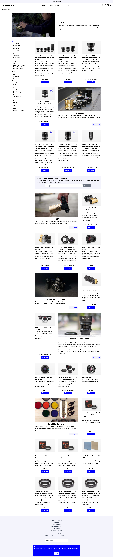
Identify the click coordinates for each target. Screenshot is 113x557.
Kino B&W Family (17, 91)
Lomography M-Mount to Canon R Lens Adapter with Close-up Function (68, 455)
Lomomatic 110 (16, 57)
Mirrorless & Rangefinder (19, 65)
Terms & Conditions (56, 520)
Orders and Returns (56, 530)
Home (3, 9)
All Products (16, 78)
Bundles (15, 102)
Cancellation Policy (56, 526)
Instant (57, 5)
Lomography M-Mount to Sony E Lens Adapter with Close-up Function (91, 414)
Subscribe (87, 186)
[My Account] (105, 5)
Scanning (15, 89)
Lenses (51, 5)
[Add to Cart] (91, 227)
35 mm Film (16, 84)
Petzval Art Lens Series (18, 66)
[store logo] (8, 5)
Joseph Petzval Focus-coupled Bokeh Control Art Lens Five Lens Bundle (44, 57)
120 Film (15, 86)
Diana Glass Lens (86, 377)
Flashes (15, 108)
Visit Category (96, 124)
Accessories (16, 55)
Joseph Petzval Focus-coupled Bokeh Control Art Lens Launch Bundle (67, 57)
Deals (67, 5)
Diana (14, 52)
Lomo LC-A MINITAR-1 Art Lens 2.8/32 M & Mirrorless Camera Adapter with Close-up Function (67, 249)
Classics (15, 47)
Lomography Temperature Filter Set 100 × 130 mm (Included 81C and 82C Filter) (91, 455)
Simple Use (15, 53)
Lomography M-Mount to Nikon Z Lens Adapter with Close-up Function (44, 455)
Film (62, 5)
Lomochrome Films (17, 92)
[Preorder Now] (45, 82)
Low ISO (15, 94)
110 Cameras (16, 50)
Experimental (16, 48)
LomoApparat (16, 45)
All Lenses (15, 61)
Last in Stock (16, 100)
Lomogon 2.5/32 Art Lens (89, 288)
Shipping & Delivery (56, 524)
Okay (56, 553)
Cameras (44, 5)
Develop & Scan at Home (19, 110)
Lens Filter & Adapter (18, 68)
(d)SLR (14, 63)
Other (72, 5)
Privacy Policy (56, 522)
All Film (15, 82)
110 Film (15, 87)
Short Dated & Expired (18, 96)
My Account (56, 528)
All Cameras (16, 43)
